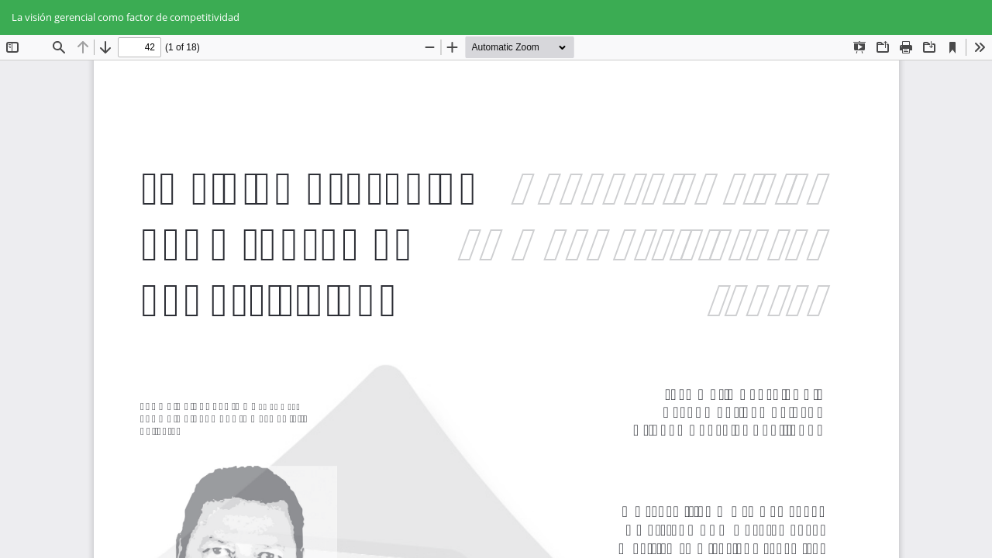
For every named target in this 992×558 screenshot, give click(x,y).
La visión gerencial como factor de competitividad (125, 17)
